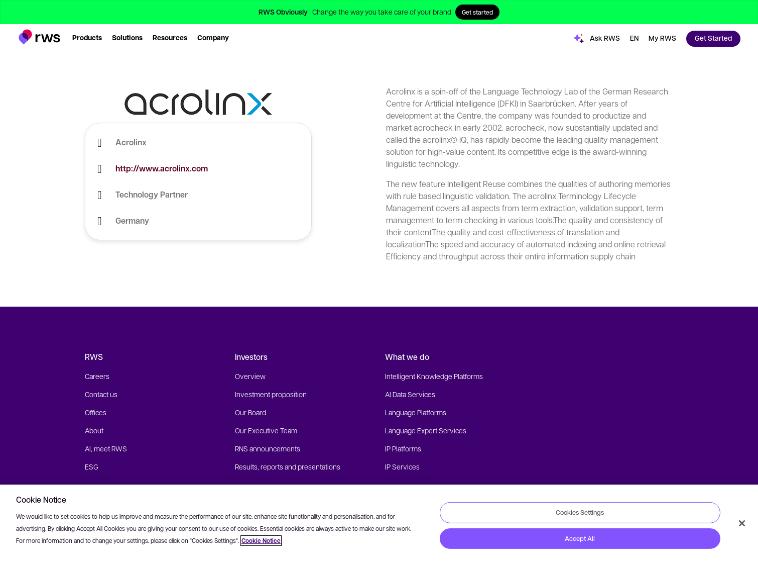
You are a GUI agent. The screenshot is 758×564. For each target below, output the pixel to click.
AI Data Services (410, 394)
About (94, 430)
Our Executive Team (266, 430)
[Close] (742, 523)
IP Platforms (403, 448)
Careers (97, 376)
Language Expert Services (425, 430)
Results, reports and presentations (287, 466)
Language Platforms (415, 412)
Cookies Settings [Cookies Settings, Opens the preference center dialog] (580, 512)
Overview (250, 376)
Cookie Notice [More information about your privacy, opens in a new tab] (261, 540)
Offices (95, 412)
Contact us (101, 394)
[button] (39, 37)
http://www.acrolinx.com (161, 168)
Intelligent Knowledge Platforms (434, 376)
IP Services (402, 466)
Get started (477, 12)
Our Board (250, 412)
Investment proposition (271, 394)
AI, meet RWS (106, 448)
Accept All (580, 538)
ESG (91, 466)
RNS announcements (267, 448)
